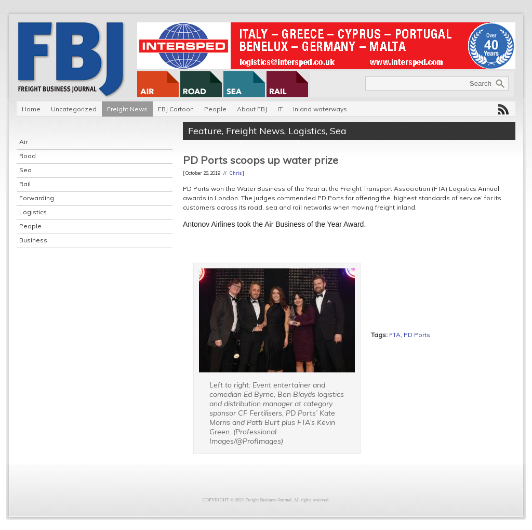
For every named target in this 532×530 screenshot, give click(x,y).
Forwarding (36, 198)
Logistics (33, 212)
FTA (395, 335)
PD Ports (417, 335)
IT (280, 109)
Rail (25, 184)
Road (27, 156)
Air (23, 142)
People (215, 109)
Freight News (127, 109)
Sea (25, 170)
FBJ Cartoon (176, 109)
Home (31, 109)
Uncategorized (74, 109)
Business (33, 240)
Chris (236, 173)
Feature (205, 131)
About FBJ (252, 109)
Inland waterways (320, 109)
